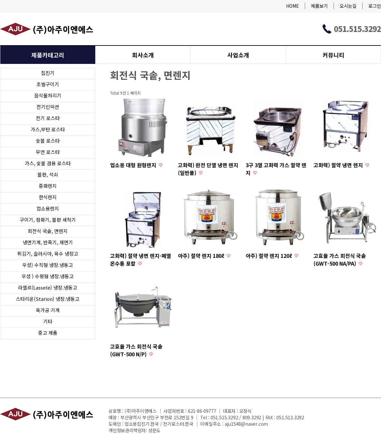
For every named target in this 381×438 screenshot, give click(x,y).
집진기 (48, 72)
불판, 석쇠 (47, 174)
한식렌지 (48, 197)
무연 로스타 (48, 151)
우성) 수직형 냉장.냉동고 (47, 264)
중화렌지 (48, 185)
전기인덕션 (47, 106)
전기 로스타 (48, 118)
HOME (292, 6)
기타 (47, 321)
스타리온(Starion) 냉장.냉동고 (47, 298)
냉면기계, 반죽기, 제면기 (48, 242)
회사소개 (143, 55)
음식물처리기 (47, 95)
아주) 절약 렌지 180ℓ (201, 256)
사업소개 (238, 55)
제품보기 (319, 6)
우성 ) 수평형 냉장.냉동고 (48, 276)
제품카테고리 (47, 55)
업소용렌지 (47, 208)
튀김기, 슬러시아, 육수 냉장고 (47, 253)
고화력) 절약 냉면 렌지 (339, 165)
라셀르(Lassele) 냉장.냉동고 (47, 287)
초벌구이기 (47, 84)
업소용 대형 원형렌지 (134, 165)
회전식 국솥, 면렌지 (48, 231)
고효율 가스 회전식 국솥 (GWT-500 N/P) (136, 350)
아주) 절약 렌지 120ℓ (269, 256)
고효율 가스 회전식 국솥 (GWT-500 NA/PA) (340, 259)
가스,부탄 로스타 (48, 129)
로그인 (374, 6)
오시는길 (348, 6)
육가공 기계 (48, 310)
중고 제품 (47, 332)
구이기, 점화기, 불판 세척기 (48, 219)
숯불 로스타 (48, 140)
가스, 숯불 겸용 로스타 (48, 163)
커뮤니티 (334, 55)
